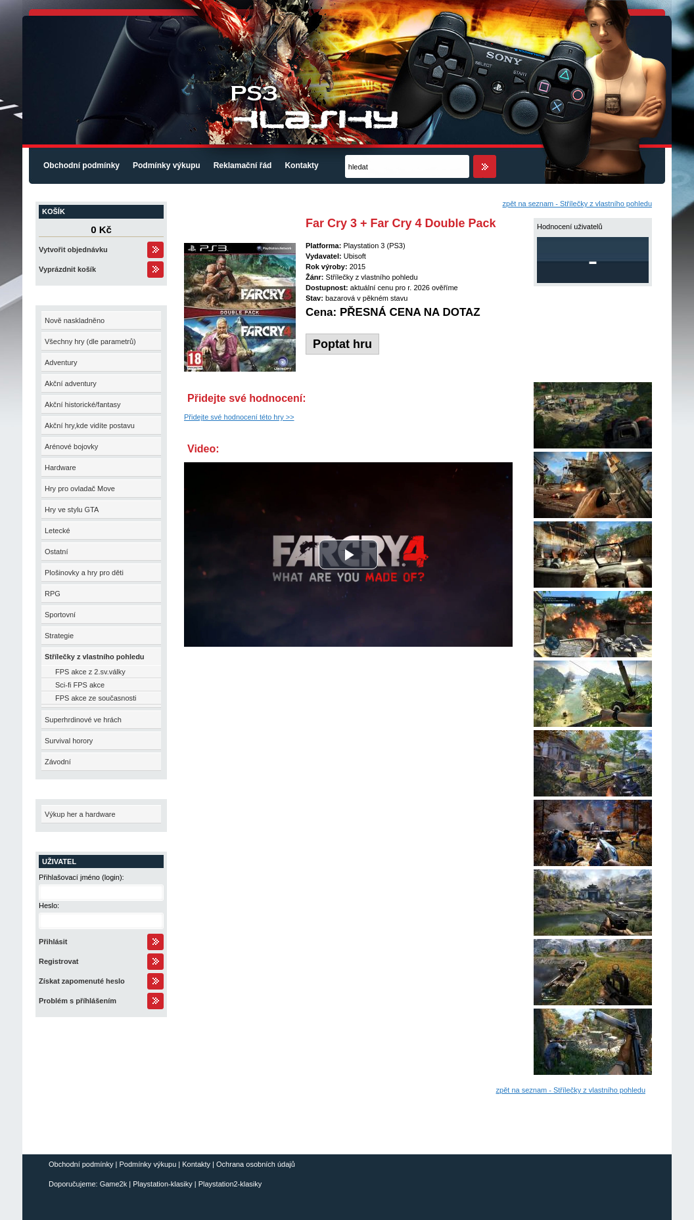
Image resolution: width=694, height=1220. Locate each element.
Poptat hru (342, 344)
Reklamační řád (243, 165)
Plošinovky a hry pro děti (84, 573)
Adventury (61, 362)
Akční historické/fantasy (83, 404)
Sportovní (60, 615)
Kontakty (301, 165)
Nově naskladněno (74, 320)
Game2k (113, 1184)
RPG (52, 594)
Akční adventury (71, 383)
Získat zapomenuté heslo (82, 981)
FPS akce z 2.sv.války (90, 672)
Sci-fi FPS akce (79, 685)
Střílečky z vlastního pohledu (95, 657)
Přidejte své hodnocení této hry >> (239, 417)
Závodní (58, 762)
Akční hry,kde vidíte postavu (90, 425)
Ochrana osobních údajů (255, 1164)
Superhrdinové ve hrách (83, 720)
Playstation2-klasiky (230, 1184)
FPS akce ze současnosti (96, 698)
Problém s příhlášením (77, 1001)
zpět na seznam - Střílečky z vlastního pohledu (577, 203)
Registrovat (59, 961)
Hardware (60, 467)
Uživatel (59, 861)
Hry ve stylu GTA (72, 509)
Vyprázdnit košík (67, 269)
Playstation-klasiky (162, 1184)
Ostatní (56, 552)
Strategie (59, 636)
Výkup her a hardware (80, 814)
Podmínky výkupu (166, 165)
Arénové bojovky (71, 446)
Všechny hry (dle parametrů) (90, 341)
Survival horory (69, 741)
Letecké (57, 530)
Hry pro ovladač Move (80, 488)
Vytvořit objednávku (73, 249)
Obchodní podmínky (81, 165)
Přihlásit (53, 942)
